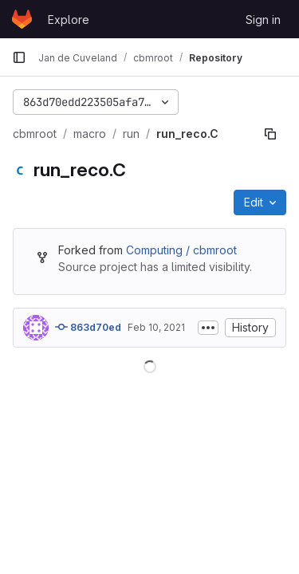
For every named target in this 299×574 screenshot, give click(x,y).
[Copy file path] (270, 134)
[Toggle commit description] (208, 327)
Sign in (263, 19)
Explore (68, 19)
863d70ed (88, 326)
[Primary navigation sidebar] (19, 57)
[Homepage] (22, 19)
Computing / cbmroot (181, 250)
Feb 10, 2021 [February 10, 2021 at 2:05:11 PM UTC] (156, 327)
